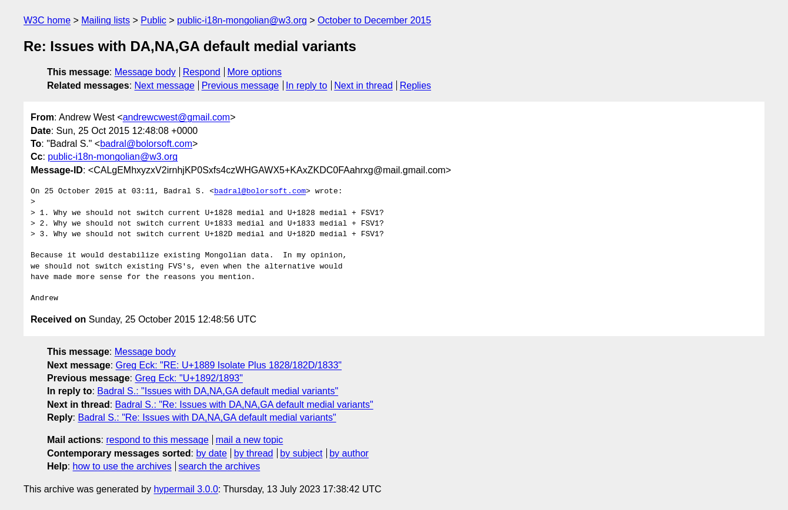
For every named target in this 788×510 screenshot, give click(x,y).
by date (211, 453)
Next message (165, 85)
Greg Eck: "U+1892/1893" (188, 378)
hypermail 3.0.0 (185, 489)
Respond (202, 72)
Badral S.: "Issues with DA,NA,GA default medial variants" (217, 391)
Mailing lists (105, 20)
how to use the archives (122, 466)
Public (153, 20)
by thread (253, 453)
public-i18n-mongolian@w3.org (242, 20)
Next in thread (363, 85)
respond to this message (157, 440)
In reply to (306, 85)
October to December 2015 (374, 20)
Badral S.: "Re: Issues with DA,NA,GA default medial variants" (244, 405)
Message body (145, 72)
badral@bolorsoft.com (146, 144)
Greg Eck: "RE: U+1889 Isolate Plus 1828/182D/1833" (229, 365)
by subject (301, 453)
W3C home (47, 20)
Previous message (240, 85)
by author (349, 453)
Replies (415, 85)
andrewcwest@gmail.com (177, 117)
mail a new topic (249, 440)
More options (255, 72)
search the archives (220, 466)
